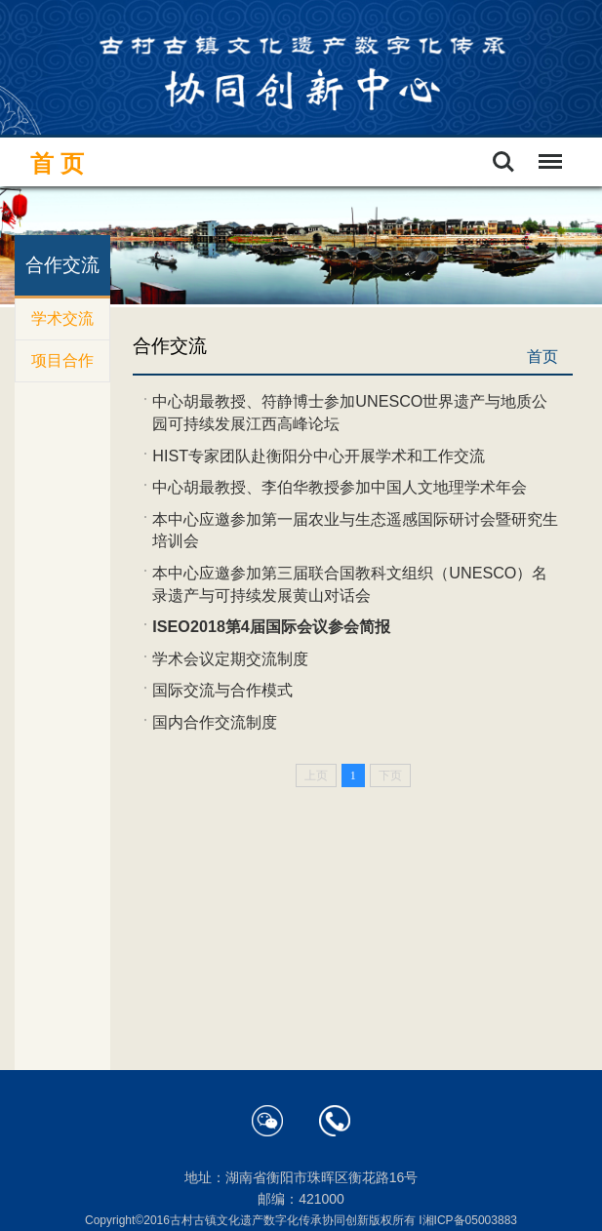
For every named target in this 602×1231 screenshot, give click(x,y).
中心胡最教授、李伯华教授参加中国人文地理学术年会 (339, 487)
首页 (60, 164)
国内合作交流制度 (214, 722)
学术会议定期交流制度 (230, 658)
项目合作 (62, 360)
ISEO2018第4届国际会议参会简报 (271, 626)
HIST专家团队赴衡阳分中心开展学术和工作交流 (318, 455)
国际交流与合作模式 (222, 689)
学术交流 (62, 318)
